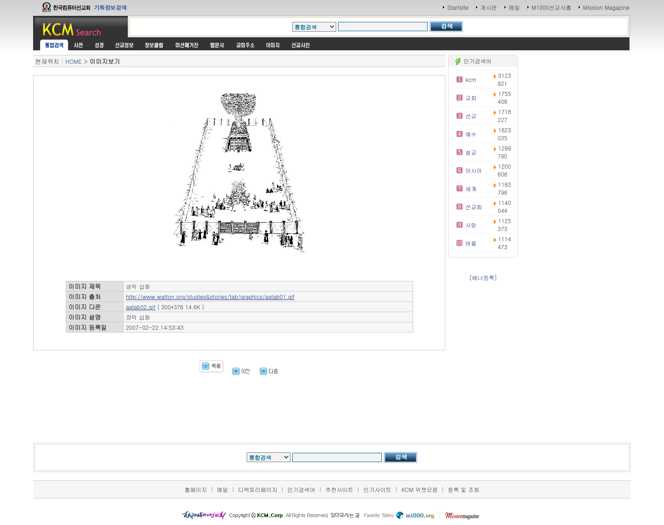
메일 (514, 7)
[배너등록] (483, 277)
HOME (73, 61)
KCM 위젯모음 (419, 489)
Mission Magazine (606, 7)
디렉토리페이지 (257, 489)
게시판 (488, 7)
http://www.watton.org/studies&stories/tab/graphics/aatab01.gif (210, 296)
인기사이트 (377, 489)
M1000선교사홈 (551, 7)
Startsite (458, 7)
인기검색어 (301, 489)
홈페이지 (196, 489)
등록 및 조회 (463, 489)
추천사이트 (339, 489)
